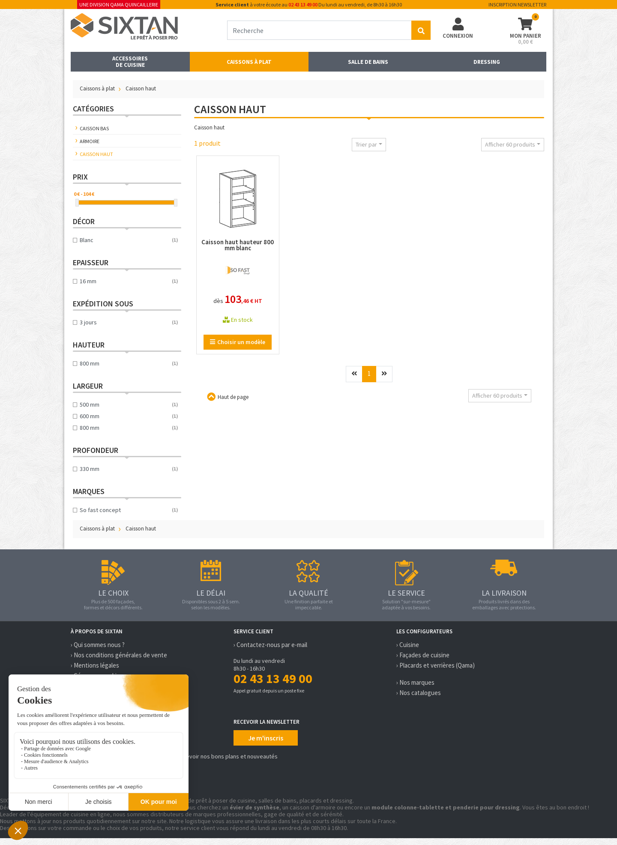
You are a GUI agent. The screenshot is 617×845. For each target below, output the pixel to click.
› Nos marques (415, 682)
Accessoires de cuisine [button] (130, 62)
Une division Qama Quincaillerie (118, 4)
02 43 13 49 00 (302, 4)
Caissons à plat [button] (249, 62)
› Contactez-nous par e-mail (270, 645)
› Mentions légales (95, 665)
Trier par (366, 144)
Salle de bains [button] (368, 62)
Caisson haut (96, 154)
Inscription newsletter (517, 4)
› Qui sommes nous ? (98, 645)
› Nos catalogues (418, 693)
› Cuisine (407, 645)
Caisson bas (94, 128)
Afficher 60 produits (510, 144)
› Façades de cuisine (422, 655)
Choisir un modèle (237, 342)
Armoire (89, 141)
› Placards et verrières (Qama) (435, 665)
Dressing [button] (486, 62)
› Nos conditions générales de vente (119, 655)
